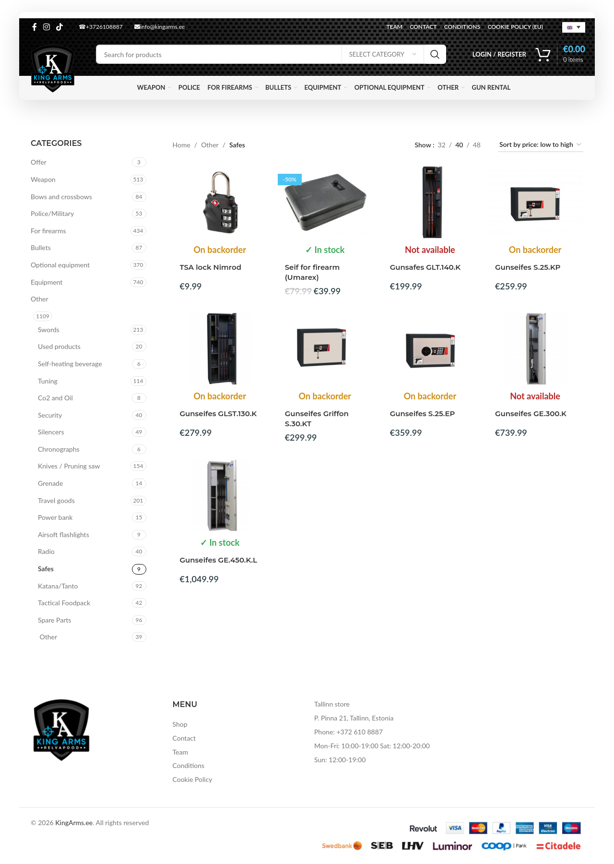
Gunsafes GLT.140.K (425, 267)
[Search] (271, 54)
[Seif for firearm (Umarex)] (325, 202)
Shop (180, 724)
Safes (46, 568)
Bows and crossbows (61, 196)
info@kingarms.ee (159, 26)
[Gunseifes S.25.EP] (430, 348)
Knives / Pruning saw (69, 466)
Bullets (41, 247)
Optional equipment (60, 265)
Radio (46, 551)
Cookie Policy (193, 779)
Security (50, 415)
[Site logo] (53, 68)
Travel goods (56, 500)
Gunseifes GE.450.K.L (219, 559)
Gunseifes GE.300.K (531, 413)
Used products (59, 346)
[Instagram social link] (46, 27)
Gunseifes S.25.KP (528, 267)
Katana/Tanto (58, 586)
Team (180, 752)
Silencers (51, 432)
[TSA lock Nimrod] (220, 202)
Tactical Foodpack (64, 603)
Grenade (50, 483)
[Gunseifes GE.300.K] (535, 348)
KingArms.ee (74, 822)
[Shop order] (540, 145)
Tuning (48, 381)
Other (39, 299)
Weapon (43, 179)
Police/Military (52, 213)
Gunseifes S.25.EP (422, 413)
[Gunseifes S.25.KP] (535, 202)
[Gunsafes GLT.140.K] (430, 202)
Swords (48, 329)
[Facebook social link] (34, 27)
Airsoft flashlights (63, 534)
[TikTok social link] (59, 27)
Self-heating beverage (70, 364)
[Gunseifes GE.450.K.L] (220, 495)
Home (181, 145)
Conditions (189, 765)
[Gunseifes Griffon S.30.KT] (325, 348)
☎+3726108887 (101, 26)
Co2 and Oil (55, 398)
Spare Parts (54, 620)
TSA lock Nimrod (210, 267)
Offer (39, 162)
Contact (184, 738)
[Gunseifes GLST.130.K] (220, 348)
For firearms (48, 231)
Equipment (46, 282)
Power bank (55, 517)
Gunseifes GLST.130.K (218, 413)
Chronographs (59, 449)
